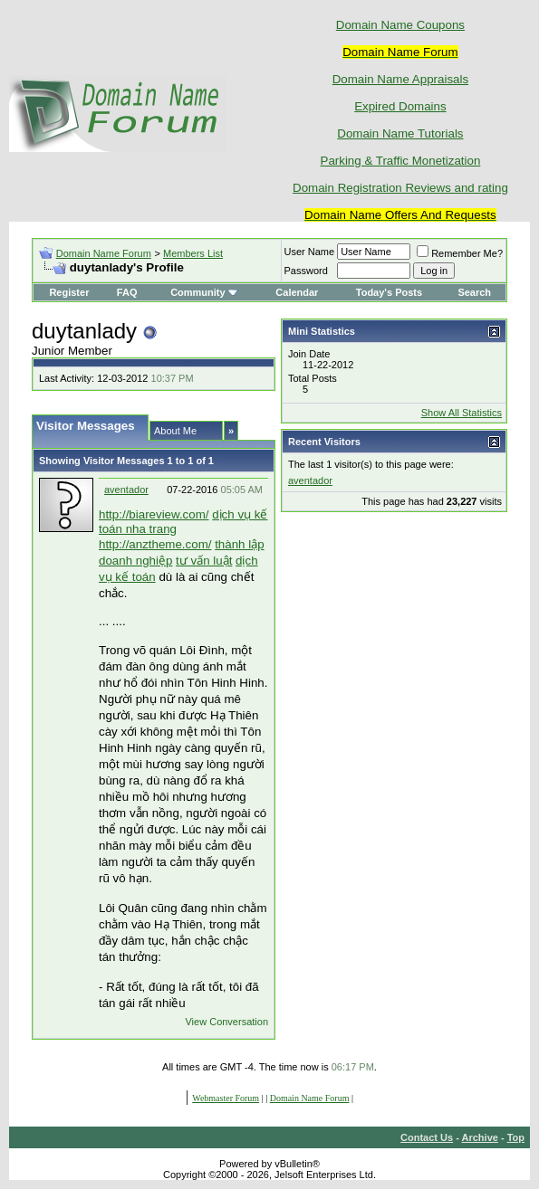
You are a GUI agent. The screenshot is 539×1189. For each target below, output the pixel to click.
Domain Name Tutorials (400, 133)
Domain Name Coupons (400, 25)
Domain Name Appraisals (400, 79)
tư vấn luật (204, 560)
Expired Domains (400, 106)
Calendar (296, 292)
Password (306, 270)
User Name (309, 251)
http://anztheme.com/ (155, 544)
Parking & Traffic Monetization (401, 160)
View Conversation (226, 1021)
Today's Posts (389, 292)
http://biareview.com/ (154, 514)
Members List (193, 253)
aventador (126, 489)
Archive (480, 1137)
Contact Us (426, 1137)
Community (204, 292)
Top (516, 1137)
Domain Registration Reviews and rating (400, 188)
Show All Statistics (461, 412)
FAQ (127, 292)
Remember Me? (460, 253)
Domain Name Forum (103, 253)
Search (474, 292)
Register (69, 292)
